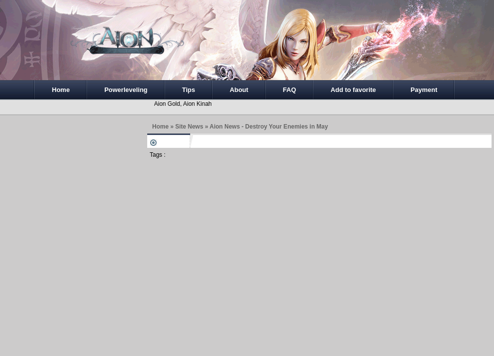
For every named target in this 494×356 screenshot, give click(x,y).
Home (61, 89)
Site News (189, 126)
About (239, 89)
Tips (189, 89)
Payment (424, 89)
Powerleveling (125, 89)
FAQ (289, 89)
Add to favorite (353, 89)
